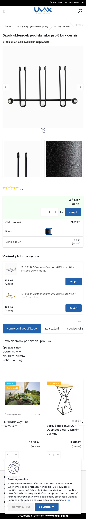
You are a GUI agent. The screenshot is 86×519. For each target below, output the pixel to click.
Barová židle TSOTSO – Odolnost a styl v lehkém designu (63, 429)
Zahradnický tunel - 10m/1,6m (18, 424)
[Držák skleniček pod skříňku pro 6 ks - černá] (43, 87)
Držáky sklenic (62, 26)
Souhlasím (46, 507)
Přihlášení (57, 2)
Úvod (8, 26)
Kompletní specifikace (22, 329)
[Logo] (43, 11)
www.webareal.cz (56, 515)
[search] (80, 11)
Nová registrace (75, 2)
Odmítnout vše (21, 507)
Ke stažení (52, 329)
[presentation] (6, 87)
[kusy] (49, 212)
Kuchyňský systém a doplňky (32, 26)
